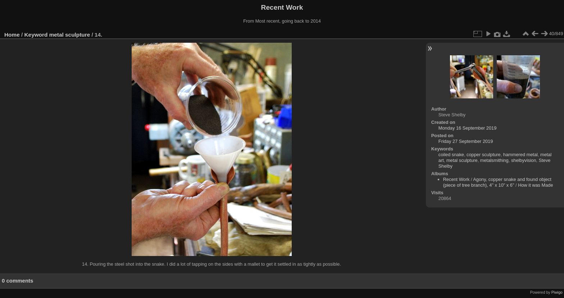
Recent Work (456, 179)
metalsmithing (494, 160)
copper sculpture (484, 154)
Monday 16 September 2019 (467, 128)
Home (12, 35)
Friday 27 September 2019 (465, 141)
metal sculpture (69, 35)
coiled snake (451, 154)
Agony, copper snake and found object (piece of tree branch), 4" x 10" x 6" (497, 182)
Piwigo (557, 292)
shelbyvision (523, 160)
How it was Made (535, 185)
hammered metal (520, 154)
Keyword (36, 35)
